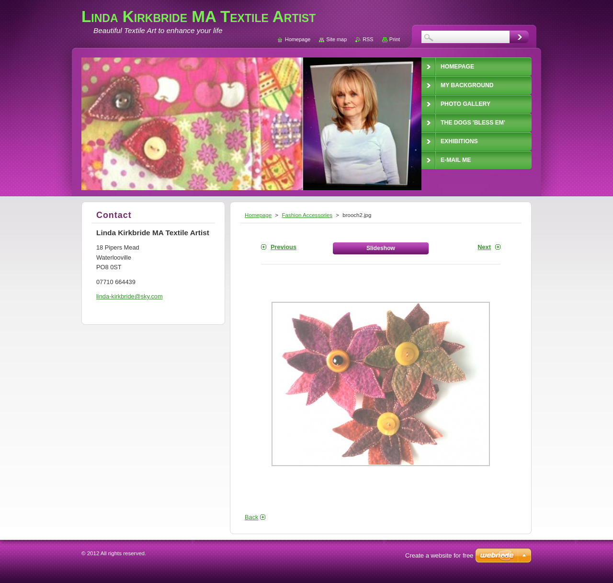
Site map (336, 39)
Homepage (258, 215)
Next (484, 247)
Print (394, 39)
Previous (283, 247)
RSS (368, 39)
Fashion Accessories (307, 215)
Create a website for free (439, 555)
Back (251, 517)
